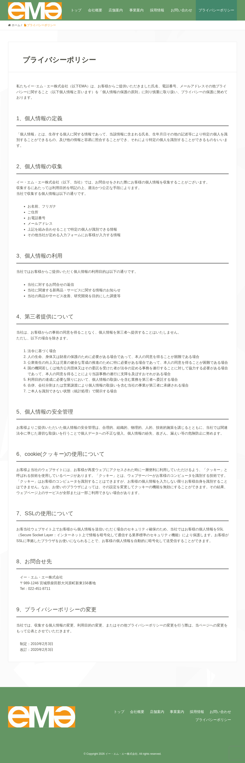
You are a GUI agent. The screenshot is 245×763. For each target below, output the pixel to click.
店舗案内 (116, 10)
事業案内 (136, 10)
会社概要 (95, 10)
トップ (76, 10)
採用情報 (157, 10)
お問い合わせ (181, 10)
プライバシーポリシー (216, 10)
